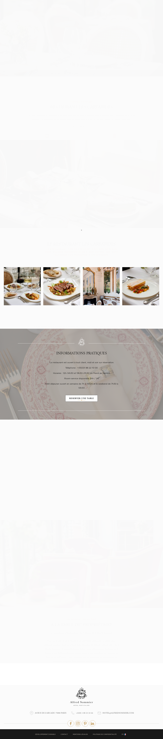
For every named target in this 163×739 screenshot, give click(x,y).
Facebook (70, 723)
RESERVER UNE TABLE (81, 398)
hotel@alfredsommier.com (118, 713)
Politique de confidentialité (105, 734)
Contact (64, 734)
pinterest (85, 723)
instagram (78, 723)
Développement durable (45, 734)
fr (123, 734)
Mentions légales (80, 734)
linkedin (92, 723)
